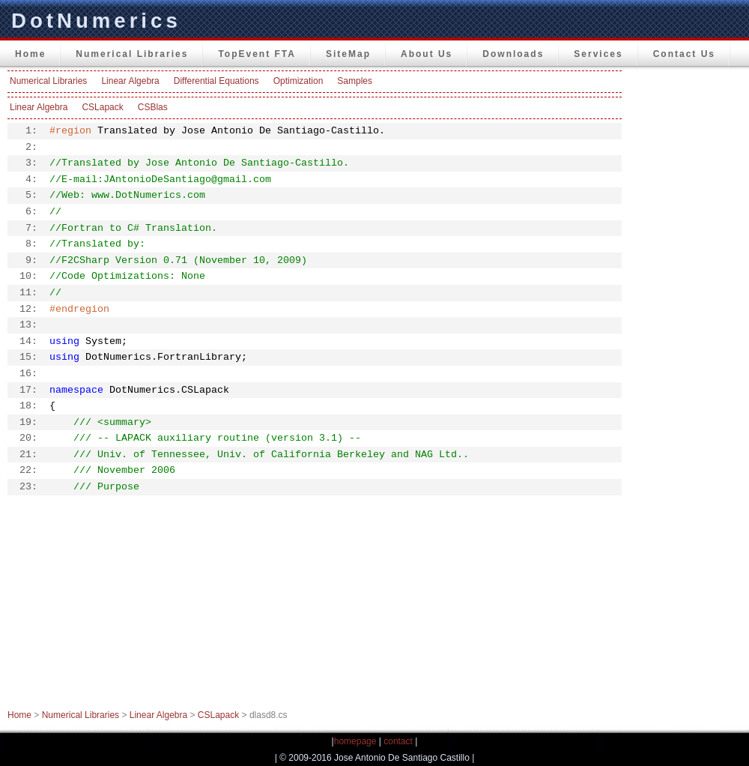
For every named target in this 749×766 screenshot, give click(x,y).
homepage (355, 741)
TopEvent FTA (257, 54)
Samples (354, 81)
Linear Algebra (130, 81)
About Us (426, 54)
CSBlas (153, 107)
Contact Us (684, 54)
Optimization (298, 81)
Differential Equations (216, 81)
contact (398, 741)
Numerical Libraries (132, 54)
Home (30, 54)
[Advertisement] (689, 295)
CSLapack (102, 107)
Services (598, 54)
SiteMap (348, 54)
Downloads (513, 54)
